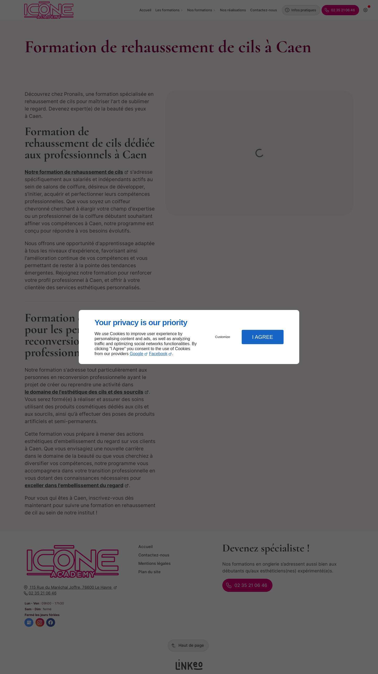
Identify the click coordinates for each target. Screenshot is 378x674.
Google (136, 353)
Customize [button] (222, 337)
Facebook (158, 353)
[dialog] (189, 337)
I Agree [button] (262, 337)
